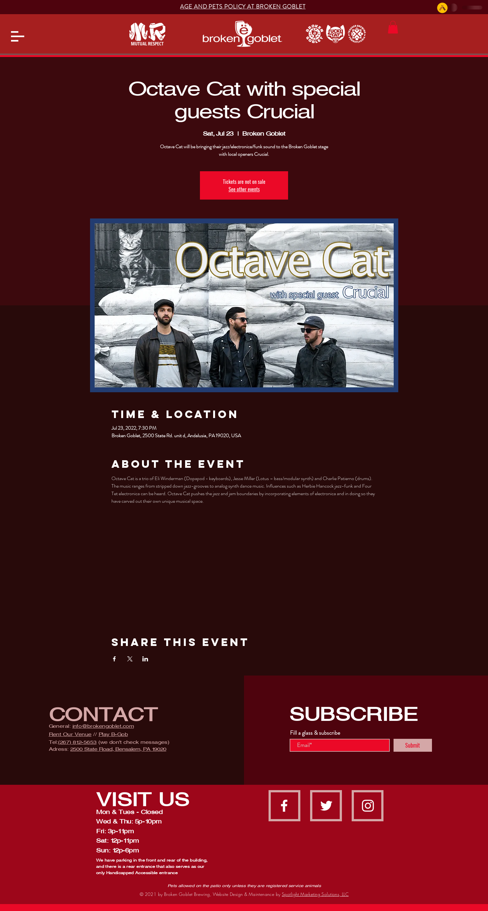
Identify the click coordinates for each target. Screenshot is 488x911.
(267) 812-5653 (77, 742)
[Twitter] (326, 806)
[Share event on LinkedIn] (145, 658)
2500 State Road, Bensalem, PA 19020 (118, 749)
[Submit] (413, 745)
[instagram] (368, 806)
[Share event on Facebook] (114, 658)
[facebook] (284, 806)
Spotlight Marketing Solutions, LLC (315, 894)
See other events (244, 189)
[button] (17, 36)
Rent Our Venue (70, 734)
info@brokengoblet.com (103, 726)
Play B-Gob (113, 734)
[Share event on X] (130, 658)
